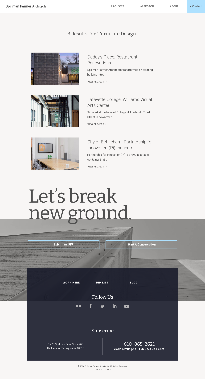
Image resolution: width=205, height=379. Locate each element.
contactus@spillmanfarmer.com (139, 349)
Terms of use (102, 370)
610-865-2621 (139, 344)
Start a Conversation (141, 244)
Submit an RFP (64, 244)
